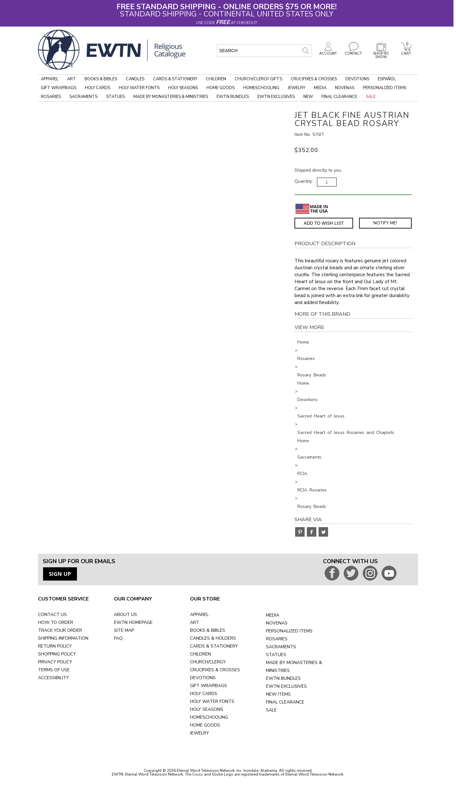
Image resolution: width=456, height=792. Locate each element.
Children (216, 79)
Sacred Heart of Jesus (321, 416)
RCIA (302, 474)
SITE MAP (124, 630)
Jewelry (296, 88)
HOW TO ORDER (55, 622)
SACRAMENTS (281, 647)
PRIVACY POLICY (55, 662)
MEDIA (272, 615)
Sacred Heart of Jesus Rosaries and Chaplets (345, 433)
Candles (135, 79)
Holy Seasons (183, 88)
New (308, 97)
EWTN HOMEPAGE (133, 622)
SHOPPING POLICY (57, 654)
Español (387, 79)
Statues (115, 97)
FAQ (118, 638)
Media (320, 88)
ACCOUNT (328, 52)
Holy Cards (97, 88)
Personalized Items (384, 88)
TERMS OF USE (54, 670)
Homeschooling (261, 88)
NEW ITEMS (278, 694)
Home (303, 342)
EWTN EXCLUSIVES (286, 686)
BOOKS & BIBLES (207, 630)
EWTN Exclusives (276, 97)
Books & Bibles (101, 79)
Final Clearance (339, 97)
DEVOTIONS (203, 678)
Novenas (344, 88)
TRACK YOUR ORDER (60, 630)
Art (71, 79)
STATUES (276, 655)
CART (406, 52)
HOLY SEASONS (206, 709)
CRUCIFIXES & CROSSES (215, 670)
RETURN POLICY (55, 646)
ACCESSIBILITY (53, 678)
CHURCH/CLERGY (208, 662)
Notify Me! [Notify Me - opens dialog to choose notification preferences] (385, 223)
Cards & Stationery (175, 79)
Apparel (50, 79)
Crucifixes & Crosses (314, 79)
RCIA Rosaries (312, 490)
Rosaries (51, 97)
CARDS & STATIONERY (214, 646)
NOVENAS (277, 623)
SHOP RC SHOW (381, 53)
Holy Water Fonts (139, 88)
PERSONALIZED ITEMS (289, 631)
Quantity (303, 181)
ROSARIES (277, 639)
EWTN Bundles (233, 97)
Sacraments (83, 97)
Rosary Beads (311, 375)
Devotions (357, 79)
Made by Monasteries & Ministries (170, 97)
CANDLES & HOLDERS (213, 638)
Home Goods (220, 88)
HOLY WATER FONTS (212, 701)
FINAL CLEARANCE (285, 702)
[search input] (264, 50)
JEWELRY (199, 733)
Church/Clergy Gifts (258, 79)
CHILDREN (200, 654)
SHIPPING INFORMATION (63, 638)
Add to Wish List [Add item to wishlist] (324, 223)
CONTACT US (52, 615)
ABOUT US (125, 615)
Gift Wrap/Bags (58, 88)
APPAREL (199, 615)
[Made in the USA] (311, 209)
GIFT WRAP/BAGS (208, 686)
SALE (271, 710)
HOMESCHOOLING (209, 717)
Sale (371, 97)
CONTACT (353, 52)
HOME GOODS (205, 725)
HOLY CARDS (203, 694)
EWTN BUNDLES (283, 678)
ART (194, 622)
